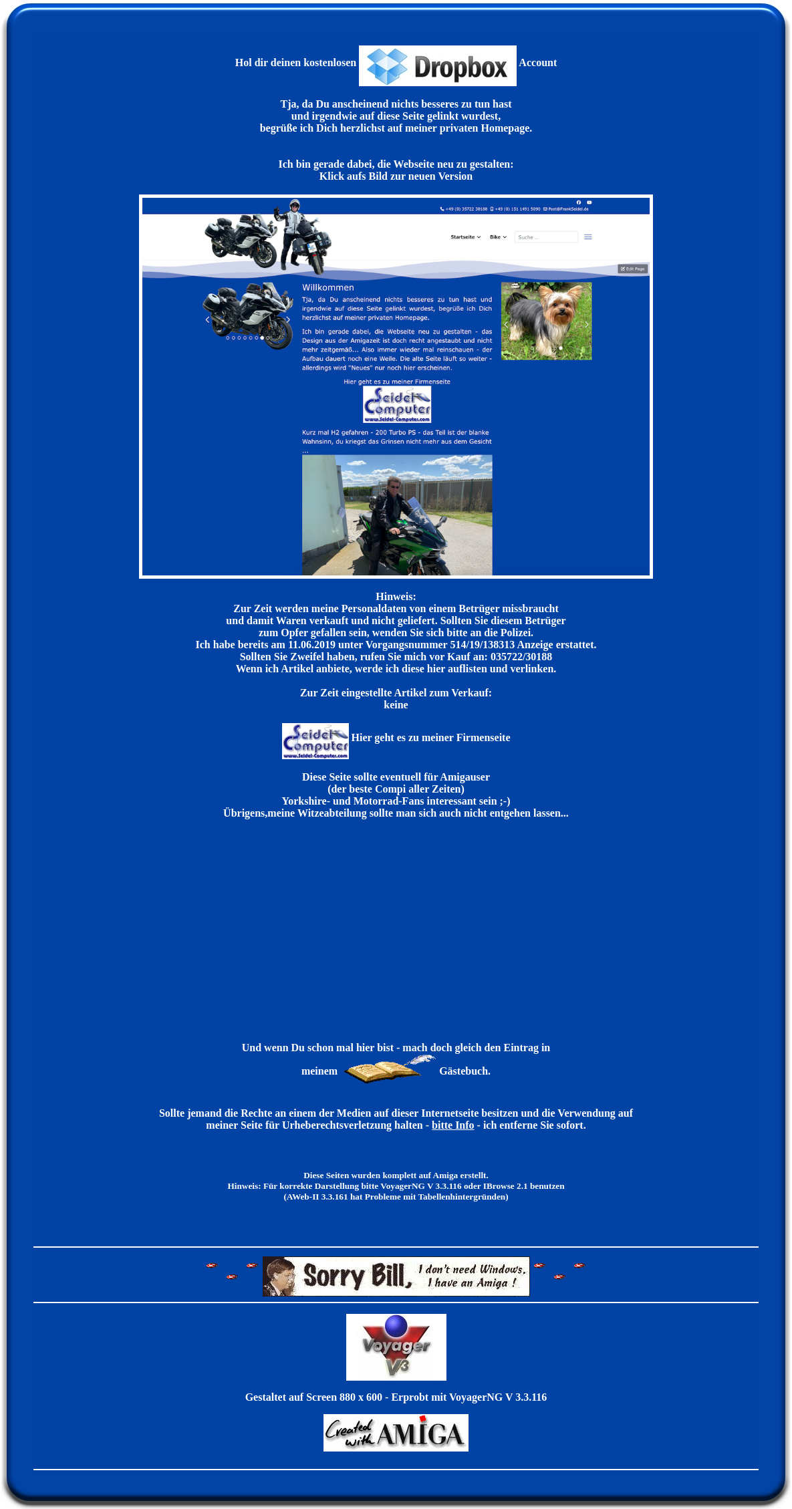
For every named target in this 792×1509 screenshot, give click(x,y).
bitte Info (453, 1125)
